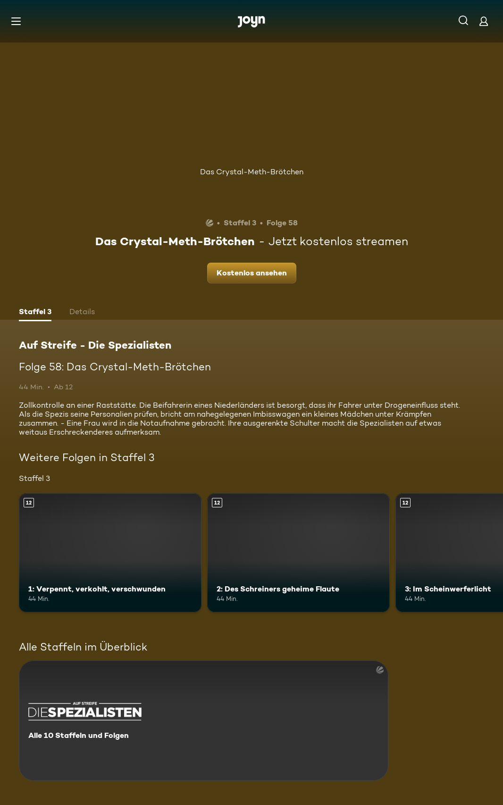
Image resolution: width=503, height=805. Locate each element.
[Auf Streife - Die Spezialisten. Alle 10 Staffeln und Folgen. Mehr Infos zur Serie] (203, 720)
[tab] (35, 312)
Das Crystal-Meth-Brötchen (251, 171)
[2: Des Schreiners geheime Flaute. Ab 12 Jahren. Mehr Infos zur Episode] (298, 552)
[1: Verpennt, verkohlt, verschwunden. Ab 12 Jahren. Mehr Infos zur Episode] (110, 552)
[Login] (483, 21)
